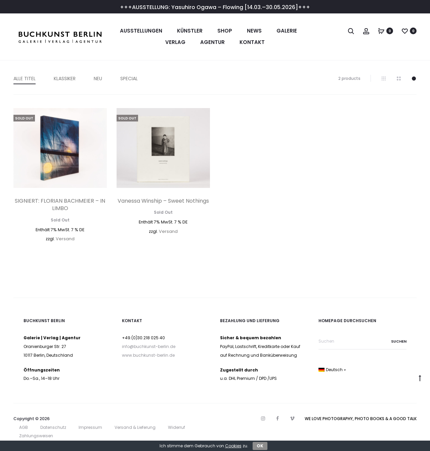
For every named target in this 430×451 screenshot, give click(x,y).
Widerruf (176, 427)
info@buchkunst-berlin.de (148, 346)
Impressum (90, 427)
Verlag (175, 42)
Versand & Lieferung (135, 427)
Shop (224, 30)
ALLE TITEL (24, 78)
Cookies (233, 446)
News (254, 30)
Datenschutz (53, 427)
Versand (65, 239)
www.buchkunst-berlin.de (148, 355)
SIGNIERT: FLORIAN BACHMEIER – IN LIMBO (60, 204)
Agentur (212, 42)
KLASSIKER (65, 78)
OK (260, 446)
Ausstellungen (141, 30)
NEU (98, 78)
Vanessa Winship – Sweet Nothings (163, 201)
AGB (23, 427)
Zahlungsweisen (36, 436)
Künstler (190, 30)
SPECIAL (129, 78)
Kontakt (252, 42)
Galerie (286, 30)
